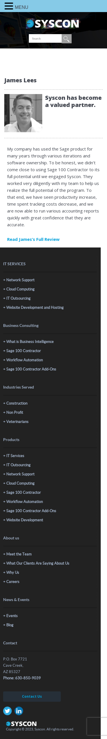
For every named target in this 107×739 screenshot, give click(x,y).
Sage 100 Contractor (23, 351)
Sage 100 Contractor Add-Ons (31, 369)
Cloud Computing (20, 289)
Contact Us (32, 696)
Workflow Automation (24, 360)
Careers (12, 582)
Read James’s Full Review (33, 239)
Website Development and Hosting (35, 307)
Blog (9, 625)
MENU (21, 7)
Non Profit (14, 412)
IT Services (15, 456)
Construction (16, 403)
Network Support (20, 280)
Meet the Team (19, 554)
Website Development (24, 520)
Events (12, 616)
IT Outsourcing (18, 298)
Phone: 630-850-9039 (22, 678)
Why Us (12, 572)
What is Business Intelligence (30, 342)
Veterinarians (17, 422)
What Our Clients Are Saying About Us (37, 563)
